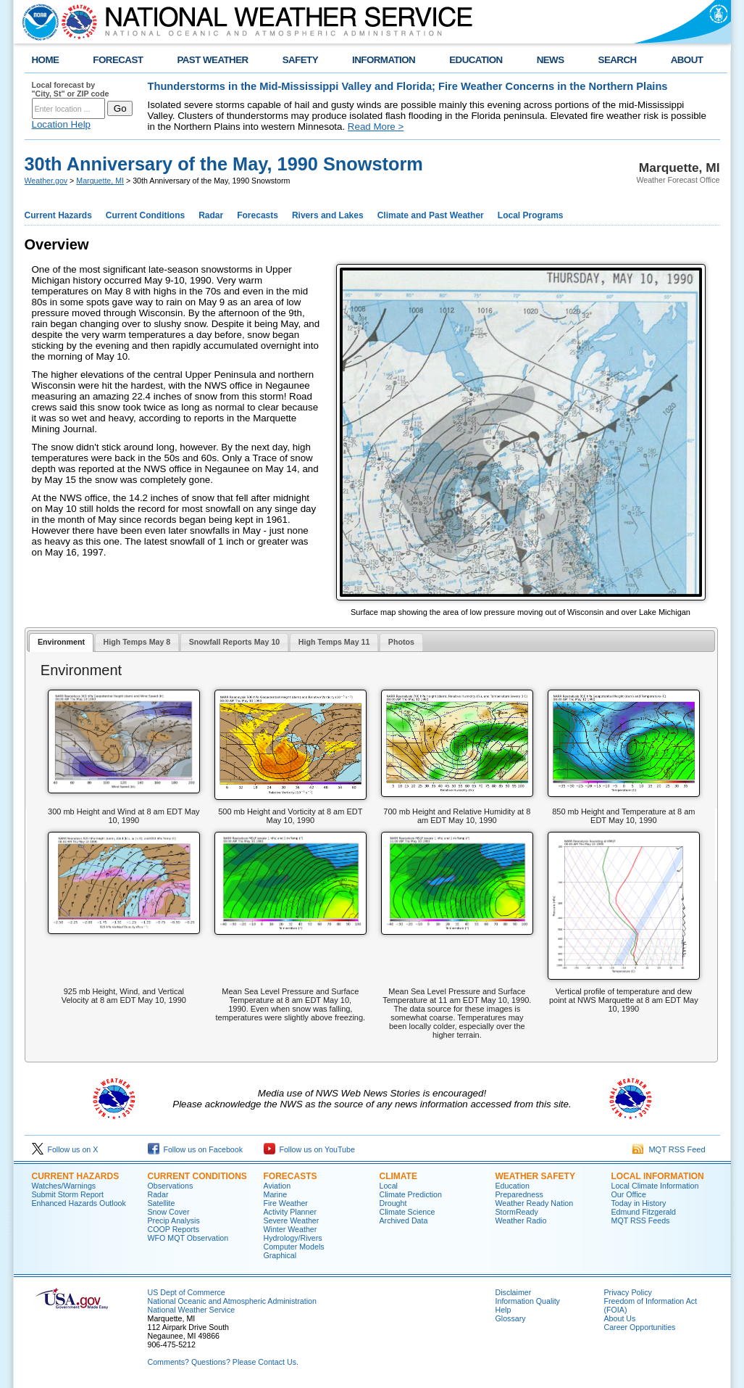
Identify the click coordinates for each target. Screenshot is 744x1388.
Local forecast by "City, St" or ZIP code (70, 89)
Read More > (376, 126)
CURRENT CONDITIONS (197, 1176)
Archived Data (404, 1220)
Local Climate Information (655, 1185)
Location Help (61, 124)
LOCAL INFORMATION (657, 1176)
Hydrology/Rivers (293, 1238)
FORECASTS (290, 1176)
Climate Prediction (411, 1194)
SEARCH (617, 59)
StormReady (517, 1211)
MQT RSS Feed (668, 1149)
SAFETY (300, 59)
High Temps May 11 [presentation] (334, 641)
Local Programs (531, 215)
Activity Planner (290, 1211)
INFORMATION (383, 59)
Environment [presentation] (61, 641)
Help (503, 1309)
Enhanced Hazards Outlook (79, 1203)
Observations (170, 1185)
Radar (210, 215)
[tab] (61, 643)
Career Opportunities (640, 1327)
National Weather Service (191, 1309)
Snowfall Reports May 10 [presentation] (234, 641)
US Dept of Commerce (186, 1292)
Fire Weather (286, 1203)
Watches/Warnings (64, 1185)
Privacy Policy (628, 1292)
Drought (393, 1203)
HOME (45, 59)
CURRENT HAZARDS (76, 1176)
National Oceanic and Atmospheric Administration (232, 1301)
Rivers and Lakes (328, 215)
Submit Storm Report (68, 1194)
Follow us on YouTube (309, 1149)
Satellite (161, 1203)
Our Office (628, 1194)
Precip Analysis (174, 1220)
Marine (276, 1194)
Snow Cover (169, 1211)
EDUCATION (475, 59)
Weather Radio (521, 1220)
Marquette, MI (100, 180)
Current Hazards (58, 215)
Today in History (638, 1203)
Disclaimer (514, 1292)
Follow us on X (65, 1149)
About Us (620, 1318)
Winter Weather (290, 1229)
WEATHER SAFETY (535, 1176)
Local (389, 1185)
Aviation (277, 1185)
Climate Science (407, 1211)
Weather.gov (46, 180)
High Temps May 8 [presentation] (137, 641)
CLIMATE (398, 1176)
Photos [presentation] (401, 641)
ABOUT (687, 59)
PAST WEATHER (212, 59)
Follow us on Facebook (195, 1149)
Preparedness (519, 1194)
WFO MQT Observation (188, 1238)
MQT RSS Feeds (640, 1220)
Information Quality (528, 1301)
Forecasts (257, 215)
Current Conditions (145, 215)
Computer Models (294, 1246)
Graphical (280, 1255)
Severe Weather (291, 1220)
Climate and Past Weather (430, 215)
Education (513, 1185)
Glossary (511, 1318)
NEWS (550, 59)
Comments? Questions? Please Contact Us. (223, 1362)
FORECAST (118, 59)
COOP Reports (173, 1229)
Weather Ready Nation (535, 1203)
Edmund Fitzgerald (643, 1211)
